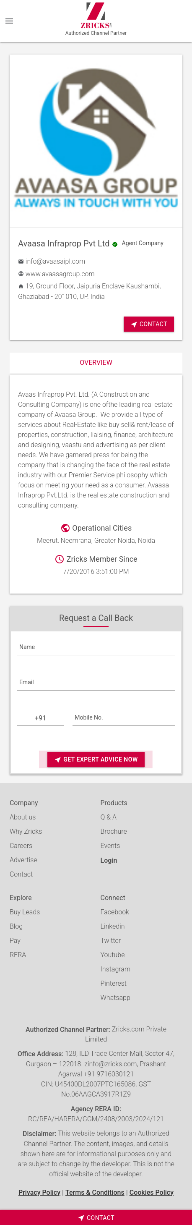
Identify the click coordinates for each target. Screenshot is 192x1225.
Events (110, 846)
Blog (16, 926)
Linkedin (113, 926)
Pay (15, 941)
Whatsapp (115, 998)
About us (23, 817)
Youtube (113, 955)
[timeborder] (96, 1217)
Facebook (115, 912)
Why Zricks (26, 831)
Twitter (111, 941)
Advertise (23, 860)
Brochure (114, 831)
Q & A (109, 817)
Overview (96, 362)
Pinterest (114, 983)
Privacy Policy (39, 1192)
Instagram (116, 969)
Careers (21, 846)
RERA (18, 955)
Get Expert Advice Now (96, 759)
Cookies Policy (152, 1192)
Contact (148, 324)
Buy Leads (25, 912)
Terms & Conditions (95, 1192)
